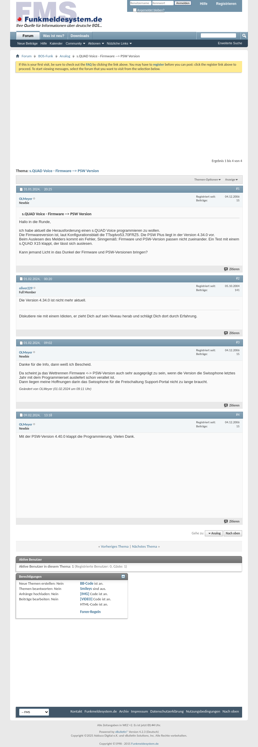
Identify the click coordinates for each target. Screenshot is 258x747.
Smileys (86, 588)
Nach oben (233, 533)
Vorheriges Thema (115, 546)
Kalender (56, 43)
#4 (238, 415)
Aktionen (94, 43)
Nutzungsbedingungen (203, 711)
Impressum (139, 711)
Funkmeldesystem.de (101, 711)
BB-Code (86, 583)
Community (74, 43)
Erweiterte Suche (230, 43)
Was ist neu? (53, 36)
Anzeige (230, 179)
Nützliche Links (117, 43)
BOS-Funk (45, 56)
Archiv (124, 711)
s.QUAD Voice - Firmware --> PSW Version (64, 170)
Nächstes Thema (144, 546)
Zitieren (232, 269)
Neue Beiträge (27, 43)
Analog (65, 56)
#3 (238, 342)
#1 (238, 189)
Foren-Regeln (90, 612)
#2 (238, 278)
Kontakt (76, 711)
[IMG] (84, 594)
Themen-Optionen (206, 179)
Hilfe (203, 4)
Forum (28, 36)
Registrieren (226, 4)
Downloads (80, 36)
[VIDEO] (86, 599)
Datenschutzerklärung (167, 711)
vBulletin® (121, 732)
